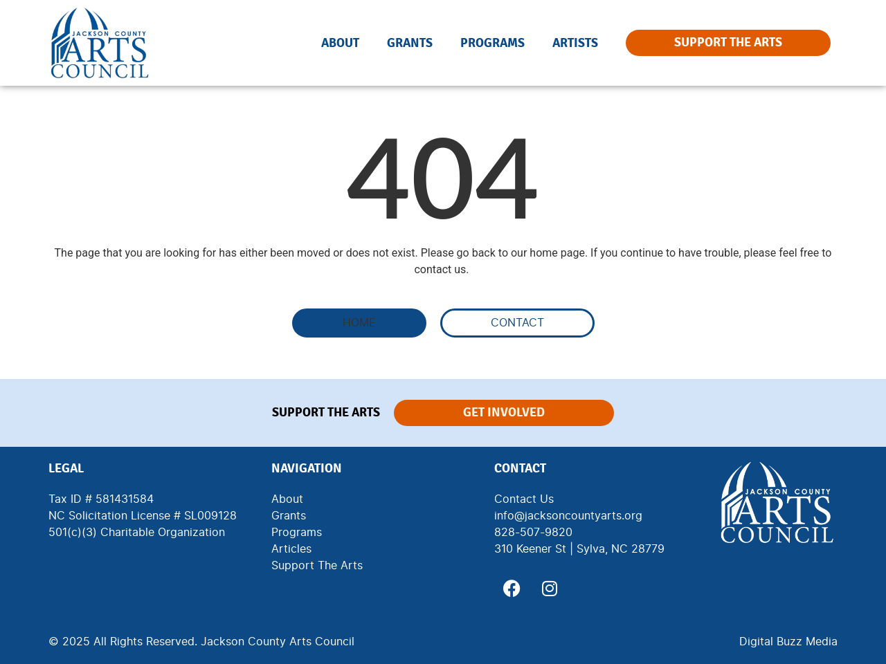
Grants (410, 42)
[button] (359, 323)
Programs (492, 42)
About (340, 42)
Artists (575, 42)
